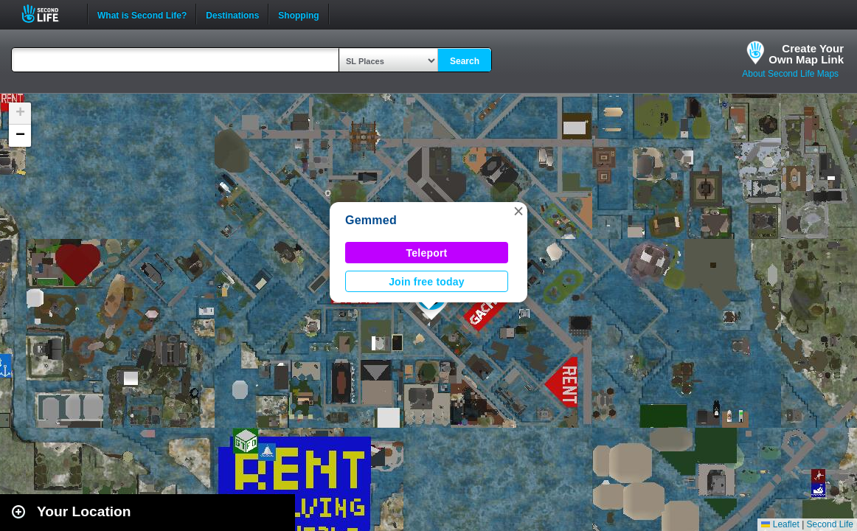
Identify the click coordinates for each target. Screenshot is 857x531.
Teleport (427, 253)
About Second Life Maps (790, 74)
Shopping (298, 14)
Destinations (232, 14)
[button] (518, 211)
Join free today (427, 282)
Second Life (48, 14)
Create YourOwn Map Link (806, 54)
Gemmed (371, 220)
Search (464, 61)
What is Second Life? (142, 14)
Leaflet (780, 524)
